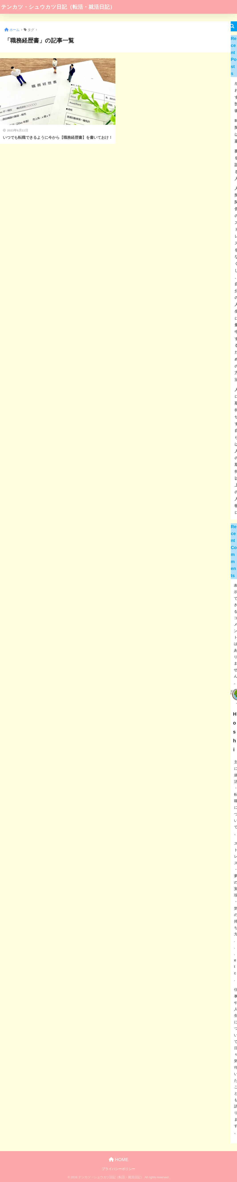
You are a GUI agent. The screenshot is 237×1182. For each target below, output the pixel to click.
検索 (232, 26)
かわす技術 (235, 97)
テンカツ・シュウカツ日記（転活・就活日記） (58, 7)
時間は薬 (235, 131)
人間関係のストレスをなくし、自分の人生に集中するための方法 (235, 284)
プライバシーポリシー (118, 1169)
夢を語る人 (235, 165)
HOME (119, 1159)
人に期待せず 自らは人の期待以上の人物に (235, 451)
